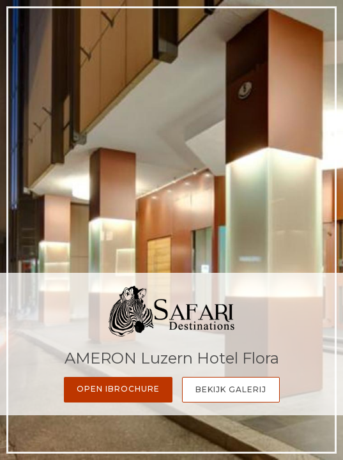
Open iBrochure (118, 389)
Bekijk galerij (230, 389)
